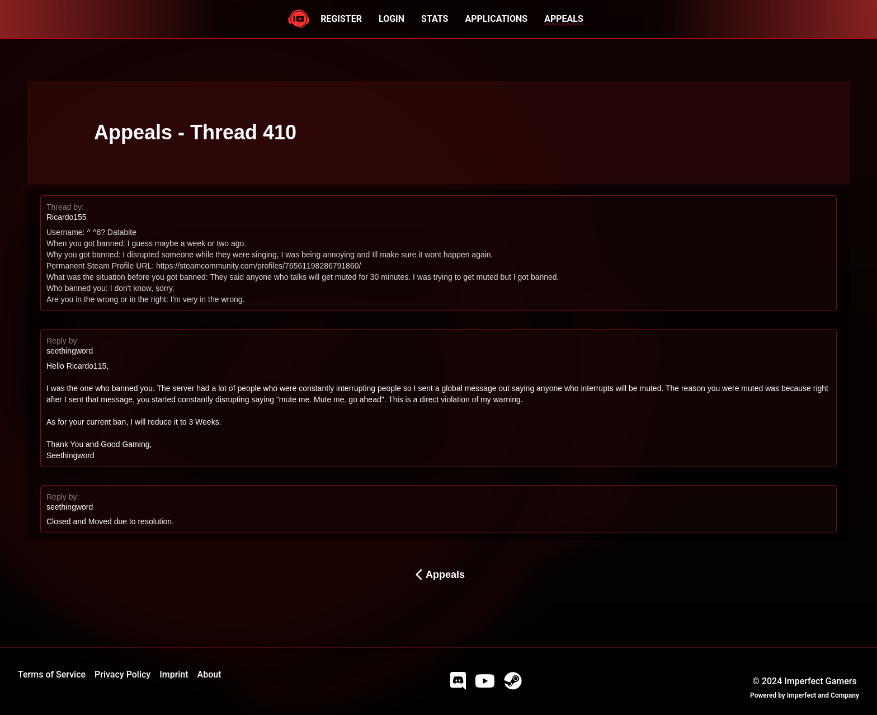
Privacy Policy (122, 674)
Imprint (173, 674)
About (209, 674)
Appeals (438, 574)
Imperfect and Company (823, 695)
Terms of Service (52, 674)
